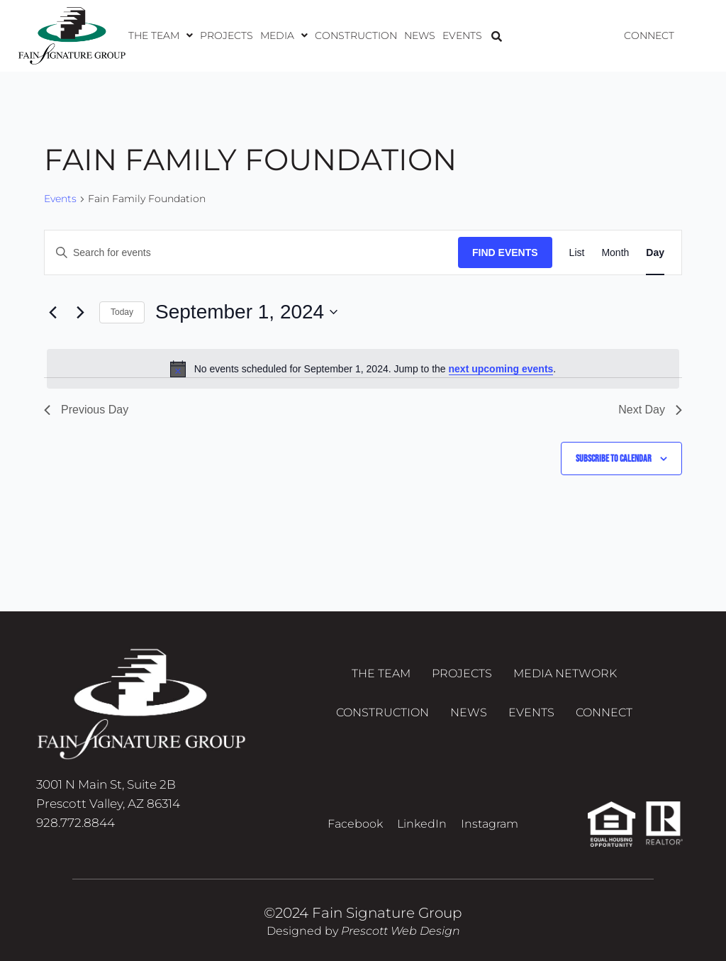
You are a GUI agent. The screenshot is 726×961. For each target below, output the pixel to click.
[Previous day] (52, 312)
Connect (649, 35)
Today (122, 312)
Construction (356, 35)
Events (462, 35)
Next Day (650, 410)
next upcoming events (501, 368)
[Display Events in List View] (577, 252)
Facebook (355, 824)
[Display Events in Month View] (615, 252)
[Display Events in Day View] (655, 252)
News (419, 35)
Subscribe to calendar (614, 458)
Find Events (505, 252)
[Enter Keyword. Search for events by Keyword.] (251, 252)
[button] (160, 35)
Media (284, 35)
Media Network (565, 673)
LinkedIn (422, 824)
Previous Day (86, 410)
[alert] (363, 369)
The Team (160, 35)
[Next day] (80, 312)
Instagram (489, 824)
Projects (226, 35)
